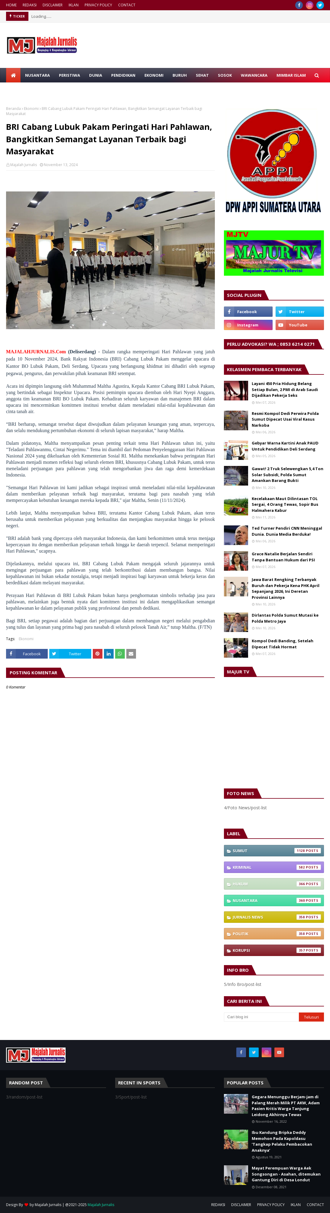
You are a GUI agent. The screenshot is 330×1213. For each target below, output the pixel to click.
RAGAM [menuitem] (18, 89)
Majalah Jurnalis (23, 164)
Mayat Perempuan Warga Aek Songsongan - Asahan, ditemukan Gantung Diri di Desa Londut (286, 1174)
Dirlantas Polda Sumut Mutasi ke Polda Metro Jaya (285, 618)
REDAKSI (30, 5)
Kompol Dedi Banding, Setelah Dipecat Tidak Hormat (282, 644)
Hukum (277, 884)
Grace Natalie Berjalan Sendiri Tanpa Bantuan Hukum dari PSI (283, 557)
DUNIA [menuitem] (95, 75)
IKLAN (74, 5)
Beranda (13, 108)
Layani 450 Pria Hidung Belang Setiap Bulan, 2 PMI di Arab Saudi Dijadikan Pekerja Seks (285, 389)
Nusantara (277, 900)
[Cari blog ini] (261, 1017)
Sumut (277, 850)
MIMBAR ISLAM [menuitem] (291, 75)
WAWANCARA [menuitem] (254, 75)
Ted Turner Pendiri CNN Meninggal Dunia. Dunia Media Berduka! (287, 531)
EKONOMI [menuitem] (153, 75)
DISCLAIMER (53, 5)
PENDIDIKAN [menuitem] (123, 75)
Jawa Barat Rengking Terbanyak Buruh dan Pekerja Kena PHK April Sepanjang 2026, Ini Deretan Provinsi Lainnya (285, 588)
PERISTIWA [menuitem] (69, 75)
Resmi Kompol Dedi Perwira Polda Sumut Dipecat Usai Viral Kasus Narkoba (285, 419)
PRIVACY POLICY (98, 5)
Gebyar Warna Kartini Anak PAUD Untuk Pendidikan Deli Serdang (285, 446)
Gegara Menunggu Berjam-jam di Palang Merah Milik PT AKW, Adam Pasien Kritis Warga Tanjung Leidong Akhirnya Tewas (286, 1105)
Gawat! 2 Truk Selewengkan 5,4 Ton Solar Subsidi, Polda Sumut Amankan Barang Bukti (287, 474)
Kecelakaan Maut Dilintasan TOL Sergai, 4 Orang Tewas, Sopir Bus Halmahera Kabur (285, 504)
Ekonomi (31, 108)
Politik (277, 933)
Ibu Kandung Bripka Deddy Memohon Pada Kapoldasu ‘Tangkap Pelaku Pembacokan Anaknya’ (282, 1141)
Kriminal (277, 867)
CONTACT (126, 5)
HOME (11, 5)
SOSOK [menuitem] (225, 75)
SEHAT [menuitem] (202, 75)
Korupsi (277, 950)
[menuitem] (13, 75)
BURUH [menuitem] (180, 75)
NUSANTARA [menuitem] (37, 75)
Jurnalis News (277, 917)
